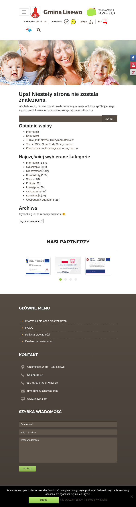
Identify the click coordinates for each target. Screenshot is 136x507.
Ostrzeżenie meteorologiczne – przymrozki (52, 148)
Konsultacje (33, 195)
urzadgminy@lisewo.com (42, 390)
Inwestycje (32, 187)
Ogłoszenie (33, 166)
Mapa (84, 22)
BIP (100, 22)
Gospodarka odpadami (40, 199)
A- (37, 22)
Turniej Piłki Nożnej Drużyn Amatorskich (50, 139)
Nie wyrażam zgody (71, 499)
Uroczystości (34, 170)
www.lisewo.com (37, 398)
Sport (29, 179)
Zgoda (43, 499)
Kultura (30, 183)
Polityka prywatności (37, 334)
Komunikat (32, 135)
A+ (45, 22)
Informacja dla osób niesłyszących (46, 320)
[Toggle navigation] (24, 12)
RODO (29, 327)
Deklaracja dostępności (39, 341)
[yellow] (73, 21)
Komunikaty (33, 175)
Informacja (32, 131)
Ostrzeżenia (33, 191)
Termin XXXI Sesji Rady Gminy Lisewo (49, 144)
